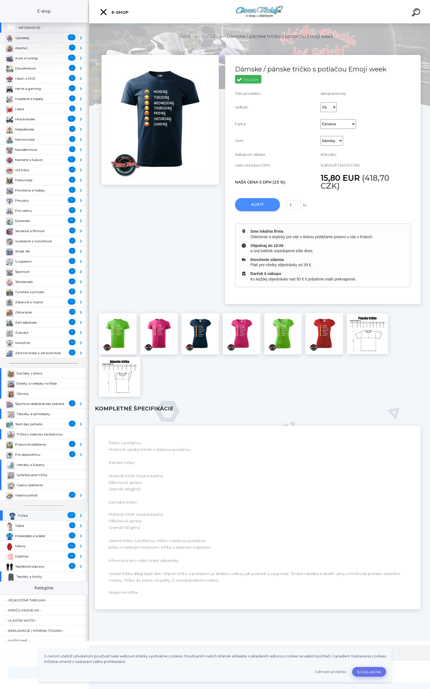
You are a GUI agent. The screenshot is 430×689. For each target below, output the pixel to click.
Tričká (208, 36)
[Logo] (259, 11)
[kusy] (294, 205)
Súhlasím (369, 672)
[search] (417, 13)
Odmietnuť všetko (331, 672)
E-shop (114, 12)
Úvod (184, 36)
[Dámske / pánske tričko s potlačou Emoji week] (160, 56)
